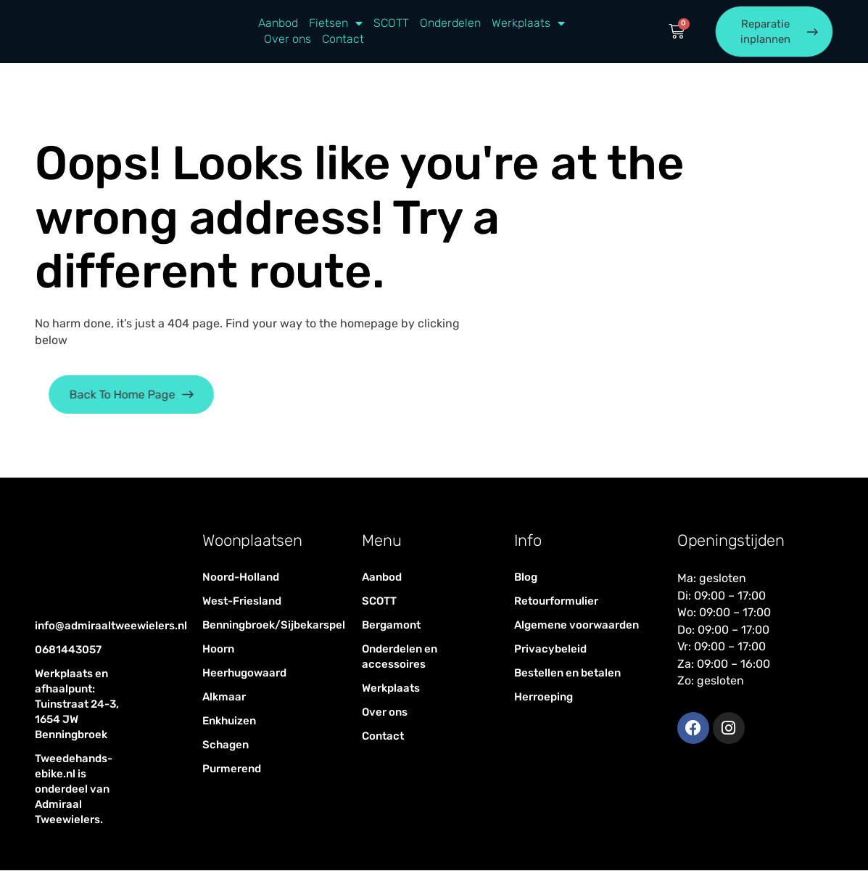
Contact (343, 39)
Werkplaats (528, 24)
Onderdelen (450, 23)
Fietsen (336, 24)
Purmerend (231, 769)
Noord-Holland (240, 577)
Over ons (287, 39)
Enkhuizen (229, 721)
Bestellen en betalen (567, 673)
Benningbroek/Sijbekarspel (267, 625)
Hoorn (218, 649)
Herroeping (543, 697)
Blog (525, 577)
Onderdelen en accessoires (399, 657)
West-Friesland (241, 601)
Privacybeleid (550, 649)
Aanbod (278, 23)
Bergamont (391, 625)
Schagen (225, 745)
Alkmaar (224, 697)
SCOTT (391, 23)
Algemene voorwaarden (576, 625)
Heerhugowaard (244, 673)
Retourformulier (556, 601)
